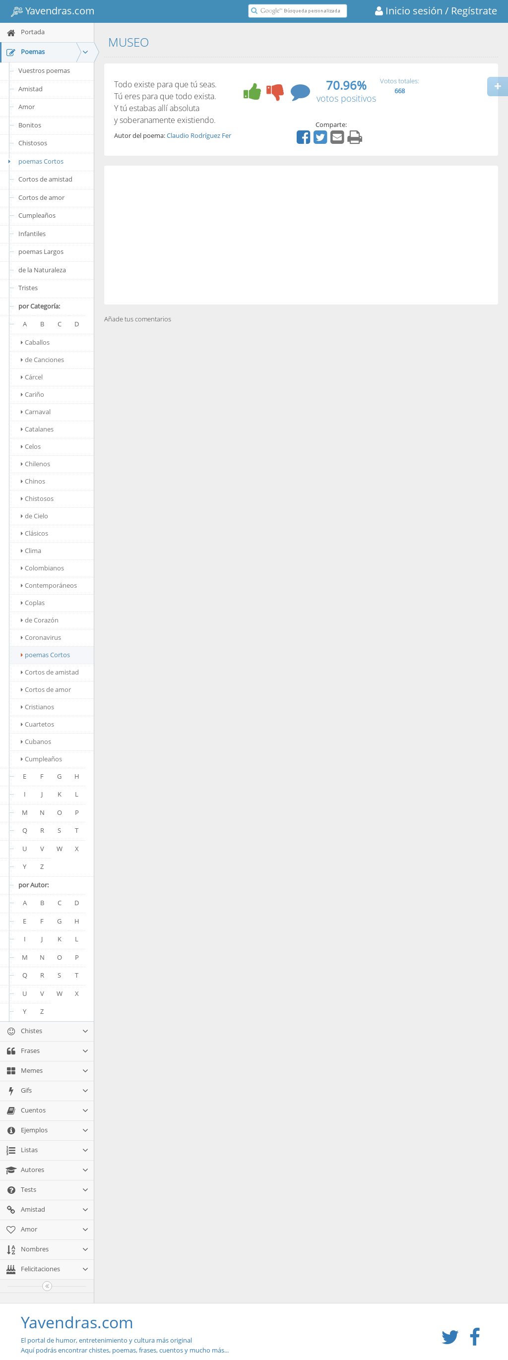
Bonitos (29, 125)
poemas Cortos (34, 161)
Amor (26, 106)
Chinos (33, 481)
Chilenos (35, 463)
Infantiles (32, 233)
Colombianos (42, 567)
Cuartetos (37, 724)
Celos (31, 446)
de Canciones (42, 359)
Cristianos (37, 706)
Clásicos (34, 533)
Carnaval (36, 411)
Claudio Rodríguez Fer (199, 135)
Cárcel (32, 376)
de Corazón (40, 620)
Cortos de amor (41, 197)
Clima (31, 550)
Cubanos (36, 741)
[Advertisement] (301, 235)
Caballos (35, 342)
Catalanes (37, 429)
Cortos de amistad (45, 179)
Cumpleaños (37, 215)
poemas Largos (41, 251)
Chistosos (32, 142)
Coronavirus (41, 637)
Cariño (32, 394)
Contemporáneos (49, 585)
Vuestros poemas (44, 70)
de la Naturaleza (42, 269)
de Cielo (34, 515)
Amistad (30, 88)
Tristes (28, 287)
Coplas (33, 602)
